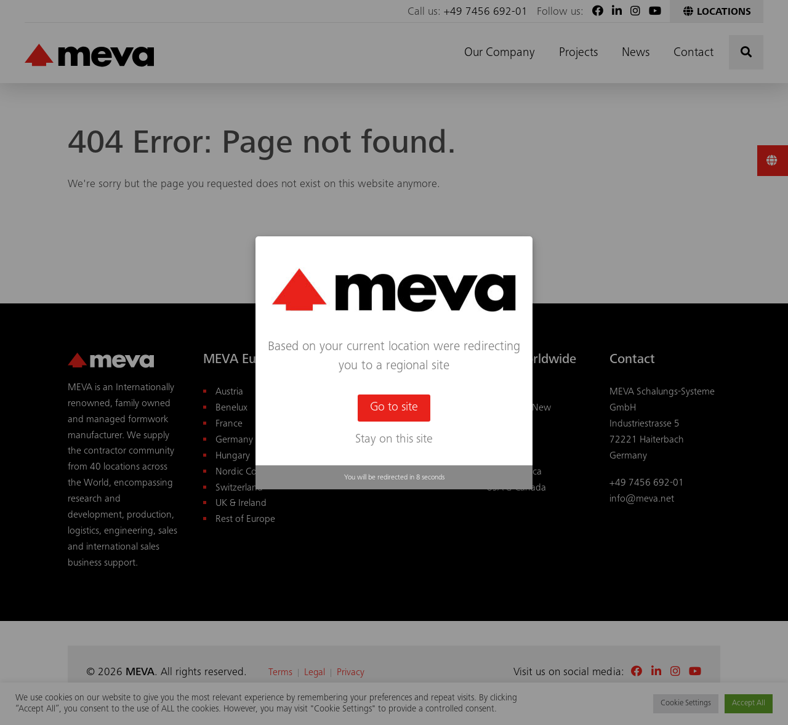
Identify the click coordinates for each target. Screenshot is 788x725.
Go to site (394, 408)
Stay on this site (394, 440)
